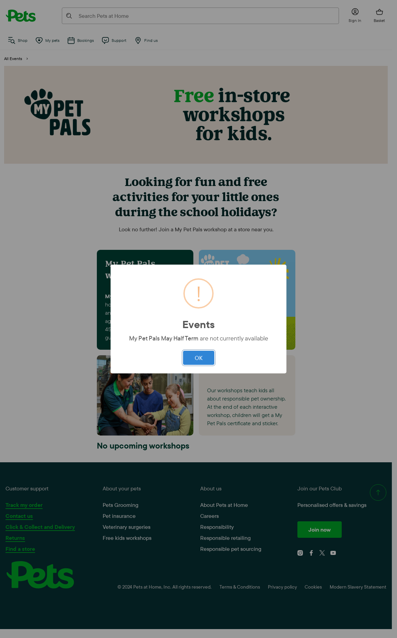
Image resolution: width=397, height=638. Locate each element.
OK (199, 357)
